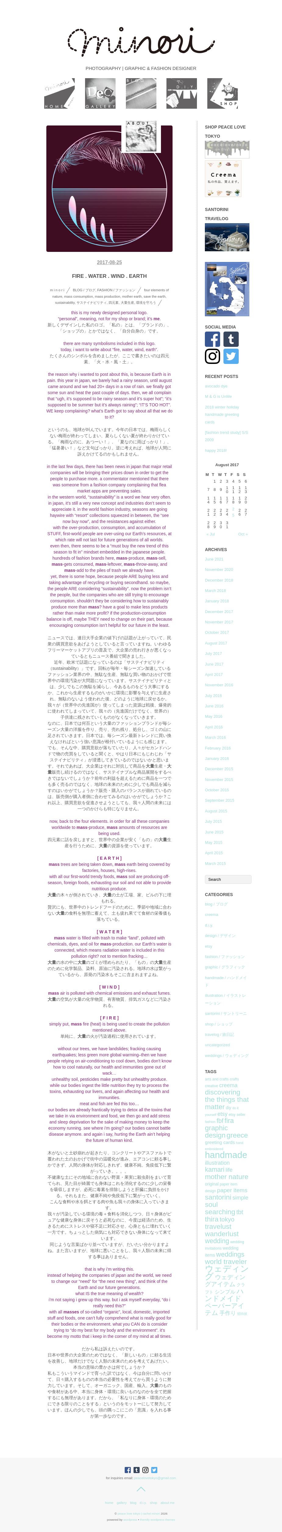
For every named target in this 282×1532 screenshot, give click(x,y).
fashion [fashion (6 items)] (210, 1122)
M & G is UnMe (218, 396)
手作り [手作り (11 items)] (228, 1313)
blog (133, 1503)
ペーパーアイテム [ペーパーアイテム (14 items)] (225, 1309)
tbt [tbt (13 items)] (239, 1212)
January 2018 (217, 601)
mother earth (131, 296)
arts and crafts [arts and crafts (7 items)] (217, 1079)
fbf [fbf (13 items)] (219, 1120)
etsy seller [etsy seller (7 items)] (237, 1115)
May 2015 (213, 842)
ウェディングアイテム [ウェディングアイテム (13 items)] (225, 1280)
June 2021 (214, 559)
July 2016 (213, 695)
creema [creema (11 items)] (228, 1085)
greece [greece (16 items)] (237, 1135)
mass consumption (78, 296)
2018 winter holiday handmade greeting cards (222, 414)
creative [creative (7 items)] (211, 1086)
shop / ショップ (219, 1024)
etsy (208, 946)
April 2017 (214, 674)
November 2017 (219, 622)
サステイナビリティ (92, 302)
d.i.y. (209, 925)
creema (211, 914)
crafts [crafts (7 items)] (234, 1079)
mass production (107, 296)
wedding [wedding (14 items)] (217, 1241)
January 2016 (217, 758)
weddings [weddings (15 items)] (230, 1254)
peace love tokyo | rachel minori (139, 1513)
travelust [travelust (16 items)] (218, 1226)
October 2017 (217, 632)
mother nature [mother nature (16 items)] (226, 1177)
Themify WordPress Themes (157, 1519)
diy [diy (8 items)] (228, 1107)
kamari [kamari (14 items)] (214, 1169)
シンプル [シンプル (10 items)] (225, 1292)
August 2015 (216, 811)
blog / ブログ (84, 290)
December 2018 (219, 580)
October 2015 (217, 790)
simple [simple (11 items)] (240, 1198)
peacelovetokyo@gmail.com (155, 1478)
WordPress (130, 1519)
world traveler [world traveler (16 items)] (226, 1261)
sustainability (65, 302)
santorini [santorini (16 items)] (218, 1197)
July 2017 (213, 653)
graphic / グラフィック (225, 967)
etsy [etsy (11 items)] (222, 1114)
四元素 (114, 302)
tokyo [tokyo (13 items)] (227, 1219)
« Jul (210, 534)
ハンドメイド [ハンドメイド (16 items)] (224, 1294)
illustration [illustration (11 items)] (217, 1163)
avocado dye (216, 386)
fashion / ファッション (116, 290)
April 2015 (214, 853)
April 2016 (214, 727)
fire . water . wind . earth (109, 276)
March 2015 (215, 863)
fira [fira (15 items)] (229, 1120)
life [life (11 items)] (229, 1170)
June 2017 (214, 664)
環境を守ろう (146, 302)
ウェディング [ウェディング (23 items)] (227, 1272)
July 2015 (213, 821)
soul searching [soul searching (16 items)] (220, 1208)
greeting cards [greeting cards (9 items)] (220, 1142)
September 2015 (219, 800)
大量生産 (127, 302)
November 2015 (219, 779)
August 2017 (216, 643)
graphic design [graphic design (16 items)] (216, 1131)
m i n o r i (57, 290)
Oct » (243, 534)
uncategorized (217, 1045)
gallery (122, 1503)
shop (153, 1503)
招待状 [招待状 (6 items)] (242, 1314)
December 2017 (219, 611)
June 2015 (214, 832)
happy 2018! (216, 450)
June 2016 (214, 706)
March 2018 (215, 590)
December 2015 (219, 769)
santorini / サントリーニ (226, 1013)
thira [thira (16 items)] (212, 1219)
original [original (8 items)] (212, 1184)
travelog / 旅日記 (219, 1034)
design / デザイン (220, 935)
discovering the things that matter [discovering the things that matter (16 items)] (227, 1099)
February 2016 (218, 748)
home (109, 1503)
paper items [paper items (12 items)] (232, 1190)
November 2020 (219, 569)
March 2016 (215, 737)
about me (168, 1503)
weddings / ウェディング (227, 1055)
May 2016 (213, 716)
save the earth (155, 296)
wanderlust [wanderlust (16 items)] (222, 1234)
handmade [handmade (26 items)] (226, 1155)
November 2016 (219, 685)
